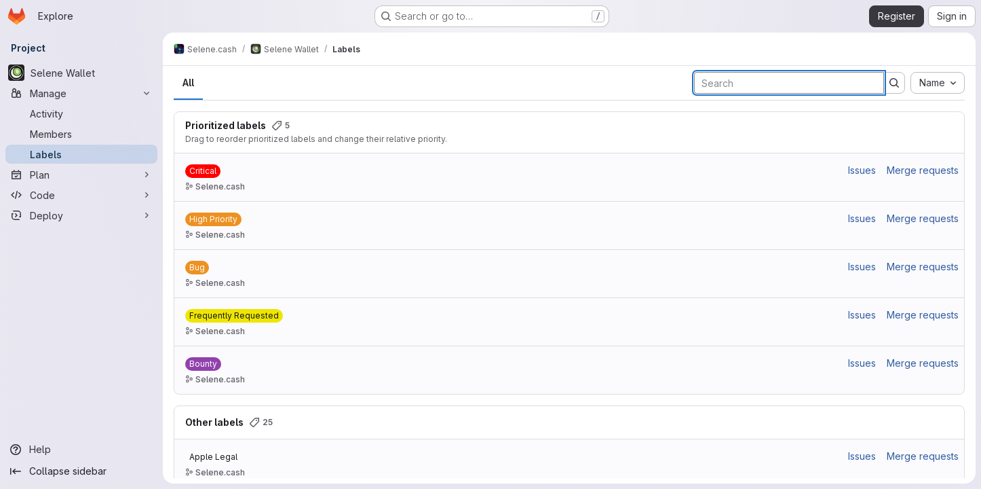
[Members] (81, 133)
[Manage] (81, 93)
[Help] (81, 449)
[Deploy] (81, 215)
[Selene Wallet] (81, 72)
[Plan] (81, 174)
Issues (862, 170)
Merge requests (923, 170)
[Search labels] (789, 83)
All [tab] (188, 82)
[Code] (81, 194)
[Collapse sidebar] (81, 471)
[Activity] (81, 113)
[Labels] (81, 154)
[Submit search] (894, 83)
